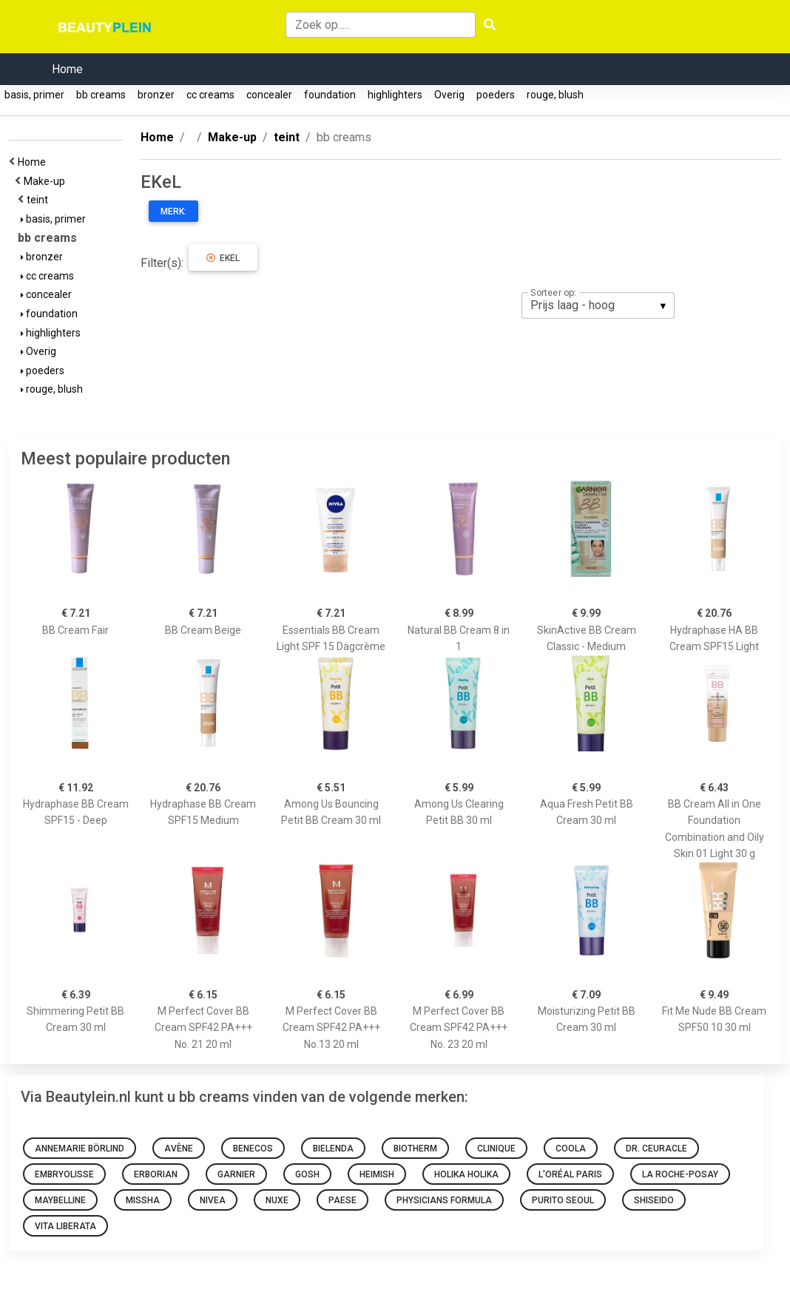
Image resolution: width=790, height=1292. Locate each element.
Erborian (156, 1174)
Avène (178, 1148)
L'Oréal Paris (570, 1174)
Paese (342, 1200)
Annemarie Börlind (79, 1148)
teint (40, 200)
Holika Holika (466, 1174)
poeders (495, 95)
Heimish (376, 1174)
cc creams (210, 95)
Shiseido (654, 1200)
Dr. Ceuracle (656, 1148)
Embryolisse (64, 1174)
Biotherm (415, 1148)
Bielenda (333, 1148)
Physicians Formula (444, 1200)
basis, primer (34, 95)
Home (67, 69)
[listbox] (598, 305)
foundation (330, 95)
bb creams (101, 95)
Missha (143, 1200)
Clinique (496, 1148)
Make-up (47, 181)
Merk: (173, 211)
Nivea (213, 1200)
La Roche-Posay (680, 1174)
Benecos (253, 1148)
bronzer (156, 95)
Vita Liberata (65, 1226)
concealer (269, 95)
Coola (571, 1148)
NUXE (277, 1200)
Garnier (236, 1174)
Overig (449, 95)
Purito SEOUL (563, 1200)
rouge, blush (555, 95)
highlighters (395, 95)
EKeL (223, 258)
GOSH (307, 1174)
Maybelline (60, 1200)
